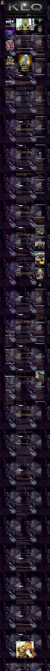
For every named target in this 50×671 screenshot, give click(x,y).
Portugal (13, 250)
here (24, 383)
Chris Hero (13, 142)
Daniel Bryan (12, 155)
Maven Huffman (11, 229)
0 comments (29, 76)
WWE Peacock (12, 317)
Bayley (10, 119)
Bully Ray (13, 133)
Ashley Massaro (7, 115)
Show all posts (31, 48)
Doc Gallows (9, 162)
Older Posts (32, 639)
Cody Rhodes (8, 148)
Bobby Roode (8, 125)
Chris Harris (9, 142)
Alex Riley (12, 107)
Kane (27, 408)
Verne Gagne (11, 301)
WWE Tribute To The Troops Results (23, 594)
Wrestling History (10, 308)
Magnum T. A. (12, 224)
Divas (11, 161)
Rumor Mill (29, 170)
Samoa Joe (10, 265)
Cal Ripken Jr (11, 134)
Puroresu (12, 251)
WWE (13, 309)
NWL (12, 243)
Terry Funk (9, 286)
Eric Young (11, 170)
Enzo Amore (10, 169)
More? (17, 467)
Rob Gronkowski (9, 258)
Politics (10, 250)
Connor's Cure (10, 373)
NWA (10, 243)
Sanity (13, 265)
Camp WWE (12, 135)
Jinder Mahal (10, 197)
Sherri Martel (10, 272)
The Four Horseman (11, 288)
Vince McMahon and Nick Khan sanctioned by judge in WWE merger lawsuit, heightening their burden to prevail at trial (26, 40)
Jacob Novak (10, 190)
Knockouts (11, 212)
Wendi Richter (10, 306)
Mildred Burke (10, 237)
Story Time (12, 280)
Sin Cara (11, 274)
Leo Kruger (13, 215)
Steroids (11, 278)
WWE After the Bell (8, 310)
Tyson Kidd (7, 298)
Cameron (9, 135)
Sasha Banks (10, 267)
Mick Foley (7, 234)
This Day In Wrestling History (39, 95)
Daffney (12, 153)
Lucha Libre (21, 147)
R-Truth (9, 252)
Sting (9, 279)
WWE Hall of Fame (26, 77)
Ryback (11, 264)
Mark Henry (7, 226)
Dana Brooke (13, 154)
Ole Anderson (12, 244)
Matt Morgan (9, 228)
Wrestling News (8, 309)
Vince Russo (12, 303)
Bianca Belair (9, 121)
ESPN (12, 171)
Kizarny (6, 212)
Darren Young (11, 156)
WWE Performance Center (10, 318)
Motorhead (7, 239)
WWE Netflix (7, 316)
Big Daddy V (13, 121)
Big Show (11, 122)
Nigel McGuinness (11, 242)
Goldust (10, 182)
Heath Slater (12, 184)
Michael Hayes (12, 232)
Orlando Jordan (10, 245)
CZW (9, 153)
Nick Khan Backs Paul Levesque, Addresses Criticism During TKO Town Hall (39, 50)
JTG (9, 202)
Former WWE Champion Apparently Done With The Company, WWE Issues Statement (24, 212)
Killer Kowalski (8, 211)
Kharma (13, 210)
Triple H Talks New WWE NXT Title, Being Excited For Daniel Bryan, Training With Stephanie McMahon (40, 317)
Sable (13, 264)
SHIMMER (13, 272)
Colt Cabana (8, 149)
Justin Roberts (11, 204)
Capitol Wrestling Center (12, 136)
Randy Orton (8, 253)
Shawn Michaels (12, 270)
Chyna (10, 146)
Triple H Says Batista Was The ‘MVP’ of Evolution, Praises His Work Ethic (40, 105)
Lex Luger (11, 217)
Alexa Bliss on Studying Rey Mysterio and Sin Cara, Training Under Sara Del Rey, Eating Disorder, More (25, 273)
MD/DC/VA (7, 231)
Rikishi (11, 256)
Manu (10, 225)
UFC (10, 298)
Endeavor (7, 169)
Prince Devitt (9, 251)
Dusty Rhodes (13, 164)
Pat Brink (12, 246)
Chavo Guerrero (8, 140)
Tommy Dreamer (10, 294)
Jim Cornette (9, 195)
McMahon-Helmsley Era (9, 230)
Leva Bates (10, 216)
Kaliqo (11, 205)
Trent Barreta (9, 296)
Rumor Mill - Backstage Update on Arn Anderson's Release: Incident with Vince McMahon (39, 364)
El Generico (9, 167)
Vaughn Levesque (10, 300)
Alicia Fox (12, 108)
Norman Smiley (7, 243)
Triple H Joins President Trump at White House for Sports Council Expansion (39, 188)
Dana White (7, 155)
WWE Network (12, 316)
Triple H (12, 296)
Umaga (9, 299)
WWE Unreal (11, 324)
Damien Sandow (9, 154)
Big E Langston (8, 122)
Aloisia (11, 109)
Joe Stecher (9, 198)
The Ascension (7, 287)
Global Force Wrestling (11, 181)
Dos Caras (7, 163)
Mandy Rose (7, 225)
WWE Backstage (12, 310)
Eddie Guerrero (10, 166)
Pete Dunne (7, 250)
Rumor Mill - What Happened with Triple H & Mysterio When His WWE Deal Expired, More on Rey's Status (24, 322)
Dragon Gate (10, 163)
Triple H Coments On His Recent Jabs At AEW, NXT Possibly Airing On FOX (40, 67)
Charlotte (12, 139)
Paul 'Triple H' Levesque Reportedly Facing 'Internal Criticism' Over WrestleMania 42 (39, 358)
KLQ (8, 212)
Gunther (6, 184)
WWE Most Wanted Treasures (11, 315)
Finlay (12, 174)
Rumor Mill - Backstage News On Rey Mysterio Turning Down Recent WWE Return (24, 234)
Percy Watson (9, 249)
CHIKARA (10, 141)
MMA (9, 238)
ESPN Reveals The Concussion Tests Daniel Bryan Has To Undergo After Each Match (39, 308)
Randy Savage (12, 253)
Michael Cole (8, 232)
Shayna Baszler (7, 271)
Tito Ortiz (13, 290)
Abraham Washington (22, 348)
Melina (11, 231)
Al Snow (13, 106)
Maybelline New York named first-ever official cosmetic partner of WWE (39, 102)
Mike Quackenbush (8, 236)
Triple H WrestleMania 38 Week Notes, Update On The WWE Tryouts (9, 383)
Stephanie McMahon (10, 277)
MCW (13, 230)
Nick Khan (7, 242)
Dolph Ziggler (13, 162)
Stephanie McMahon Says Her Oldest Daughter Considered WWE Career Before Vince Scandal (25, 38)
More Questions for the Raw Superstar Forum (24, 43)
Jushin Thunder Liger (8, 203)
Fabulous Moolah (12, 173)
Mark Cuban (12, 225)
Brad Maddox (10, 127)
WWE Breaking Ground (8, 311)
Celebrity (11, 138)
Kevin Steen (10, 210)
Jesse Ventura (8, 194)
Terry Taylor (13, 286)
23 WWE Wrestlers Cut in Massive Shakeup (23, 45)
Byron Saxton (7, 134)
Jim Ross (12, 195)
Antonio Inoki (7, 112)
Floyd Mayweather (10, 175)
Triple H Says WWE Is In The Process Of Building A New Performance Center (9, 379)
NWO (14, 243)
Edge (6, 167)
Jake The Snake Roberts (9, 191)
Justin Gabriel (7, 204)
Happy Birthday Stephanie (38, 190)
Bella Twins (11, 120)
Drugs (9, 164)
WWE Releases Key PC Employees (10, 385)
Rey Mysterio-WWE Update (21, 254)
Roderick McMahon (10, 260)
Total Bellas (11, 295)
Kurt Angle (30, 408)
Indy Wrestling (12, 187)
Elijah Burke (7, 168)
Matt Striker (8, 229)
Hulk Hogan (20, 408)
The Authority (11, 287)
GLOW (7, 182)
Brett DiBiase (12, 128)
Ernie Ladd (9, 171)
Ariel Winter (10, 113)
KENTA (7, 208)
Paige (10, 246)
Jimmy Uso (10, 196)
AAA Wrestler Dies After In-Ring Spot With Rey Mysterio (24, 192)
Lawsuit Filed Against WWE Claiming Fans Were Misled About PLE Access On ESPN (10, 395)
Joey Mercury (12, 198)
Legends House (9, 215)
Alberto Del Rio (8, 107)
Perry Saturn (13, 249)
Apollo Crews (11, 112)
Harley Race (9, 184)
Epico (13, 169)
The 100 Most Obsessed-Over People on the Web (24, 377)
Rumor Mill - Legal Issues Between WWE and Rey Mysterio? (25, 354)
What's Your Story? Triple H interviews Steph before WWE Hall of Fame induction (40, 173)
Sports (10, 276)
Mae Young (12, 223)
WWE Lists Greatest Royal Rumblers (23, 567)
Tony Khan (8, 295)
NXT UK (10, 244)
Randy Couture (12, 252)
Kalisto (13, 205)
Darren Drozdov (7, 156)
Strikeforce (7, 281)
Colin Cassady (12, 148)
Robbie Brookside (10, 259)
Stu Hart (10, 281)
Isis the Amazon (10, 189)
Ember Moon (10, 168)
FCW (9, 174)
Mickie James (8, 235)
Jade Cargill (13, 190)
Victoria (10, 302)
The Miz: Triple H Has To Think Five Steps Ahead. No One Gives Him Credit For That (39, 48)
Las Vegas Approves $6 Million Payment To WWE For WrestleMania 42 (9, 346)
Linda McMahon (10, 218)
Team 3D (8, 284)
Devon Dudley (10, 160)
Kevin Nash (10, 209)
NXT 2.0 (7, 244)
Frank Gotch (9, 176)
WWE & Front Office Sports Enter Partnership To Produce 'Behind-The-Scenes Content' (9, 360)
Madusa (9, 223)
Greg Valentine (13, 183)
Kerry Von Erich (10, 208)
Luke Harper (13, 221)
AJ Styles (8, 106)
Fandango (7, 174)
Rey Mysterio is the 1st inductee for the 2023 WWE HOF (24, 52)
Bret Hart (9, 128)
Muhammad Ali (12, 239)
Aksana (11, 106)
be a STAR (12, 119)
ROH (13, 260)
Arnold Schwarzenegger (11, 114)
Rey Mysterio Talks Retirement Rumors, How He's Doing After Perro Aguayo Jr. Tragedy (24, 129)
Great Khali (9, 183)
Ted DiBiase (11, 284)
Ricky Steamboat (8, 256)
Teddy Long (10, 285)
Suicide (13, 281)
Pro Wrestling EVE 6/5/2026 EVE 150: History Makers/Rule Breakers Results (9, 93)
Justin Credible (13, 203)
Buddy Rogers (10, 133)
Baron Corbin (8, 118)
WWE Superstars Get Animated (22, 443)
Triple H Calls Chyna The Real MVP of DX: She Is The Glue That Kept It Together (39, 61)
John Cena (24, 408)
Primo (6, 251)
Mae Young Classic (8, 224)
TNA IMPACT (10, 293)
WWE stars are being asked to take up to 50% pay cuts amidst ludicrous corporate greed (9, 353)
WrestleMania (11, 307)
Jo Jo (6, 198)
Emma (13, 168)
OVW (13, 245)
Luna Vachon (7, 222)
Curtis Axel (7, 153)
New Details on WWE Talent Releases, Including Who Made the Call (9, 339)
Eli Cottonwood (12, 167)
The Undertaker (8, 290)
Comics (12, 149)
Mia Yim (13, 231)
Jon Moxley (9, 201)
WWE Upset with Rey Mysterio (22, 303)
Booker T (12, 126)
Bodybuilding (8, 126)
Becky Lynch (7, 120)
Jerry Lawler (13, 193)
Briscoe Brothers (12, 129)
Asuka (11, 115)
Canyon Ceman (7, 136)
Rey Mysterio (21, 77)
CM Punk (12, 147)
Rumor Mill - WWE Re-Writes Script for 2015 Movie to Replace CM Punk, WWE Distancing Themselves (25, 415)
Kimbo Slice (12, 211)
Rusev (8, 264)
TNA (10, 292)
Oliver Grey (7, 245)
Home (23, 639)
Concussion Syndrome (9, 150)
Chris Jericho (8, 143)
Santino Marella (8, 266)
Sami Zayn (7, 265)
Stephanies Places (7, 278)
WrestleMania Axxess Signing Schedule (24, 478)
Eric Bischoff (8, 170)
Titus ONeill (8, 291)
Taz (6, 284)
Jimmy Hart (7, 196)
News (7, 241)
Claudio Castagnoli (8, 147)
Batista (7, 119)
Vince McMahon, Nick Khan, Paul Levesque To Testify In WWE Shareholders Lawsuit (39, 45)
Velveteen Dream (7, 301)
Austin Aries (10, 116)
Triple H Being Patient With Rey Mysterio (24, 624)
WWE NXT (8, 317)
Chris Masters (12, 143)
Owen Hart (7, 246)
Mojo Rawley (12, 238)
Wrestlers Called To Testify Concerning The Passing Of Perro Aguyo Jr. (24, 174)
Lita (9, 219)
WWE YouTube (22, 474)
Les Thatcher (7, 216)
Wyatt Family (26, 620)
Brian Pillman (7, 129)
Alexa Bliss (9, 108)
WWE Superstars (9, 321)
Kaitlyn (8, 205)
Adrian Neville (8, 105)
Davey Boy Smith (10, 157)
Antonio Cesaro (12, 111)
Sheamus (10, 271)
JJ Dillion (13, 197)
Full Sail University (11, 177)
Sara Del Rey (12, 266)
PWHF (6, 252)
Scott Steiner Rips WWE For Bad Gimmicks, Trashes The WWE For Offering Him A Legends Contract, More (24, 82)
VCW (14, 300)
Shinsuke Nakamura (8, 273)
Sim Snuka (13, 273)
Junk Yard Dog (12, 202)
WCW (7, 306)
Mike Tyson (12, 236)
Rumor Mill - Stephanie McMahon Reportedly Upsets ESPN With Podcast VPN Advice (39, 361)
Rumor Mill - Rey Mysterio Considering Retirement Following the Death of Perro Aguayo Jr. (24, 152)
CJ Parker (12, 146)
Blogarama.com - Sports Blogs (25, 669)
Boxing (7, 127)
